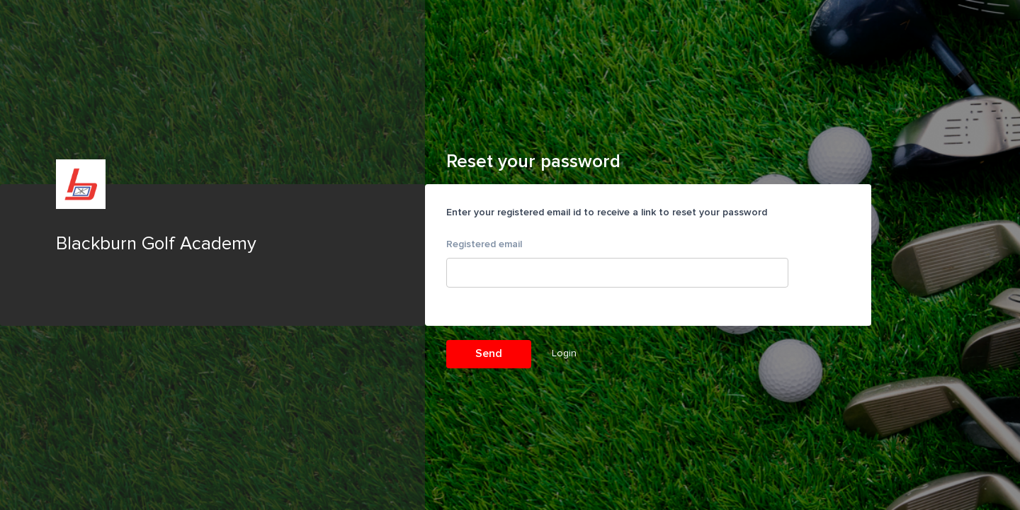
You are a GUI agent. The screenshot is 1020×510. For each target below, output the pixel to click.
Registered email (484, 244)
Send (488, 353)
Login (564, 353)
